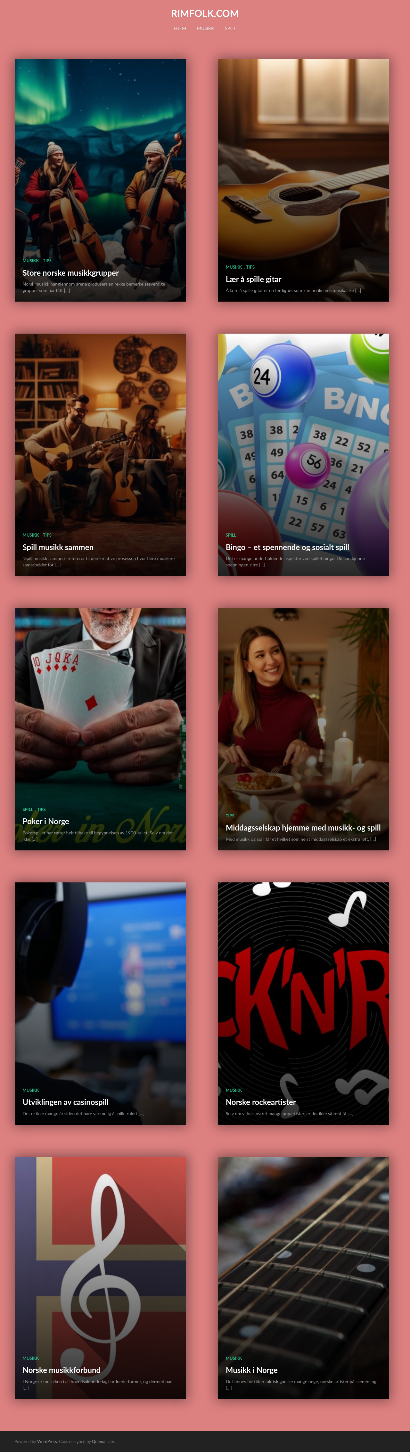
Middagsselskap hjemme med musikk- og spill (303, 827)
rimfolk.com (205, 13)
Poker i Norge (46, 821)
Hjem (180, 28)
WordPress (47, 1441)
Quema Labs (103, 1441)
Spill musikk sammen (58, 547)
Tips (47, 260)
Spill (230, 28)
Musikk (205, 28)
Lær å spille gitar (254, 279)
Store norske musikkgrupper (71, 272)
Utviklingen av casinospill (66, 1102)
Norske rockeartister (261, 1102)
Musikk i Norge (252, 1370)
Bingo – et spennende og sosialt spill (287, 547)
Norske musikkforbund (62, 1370)
